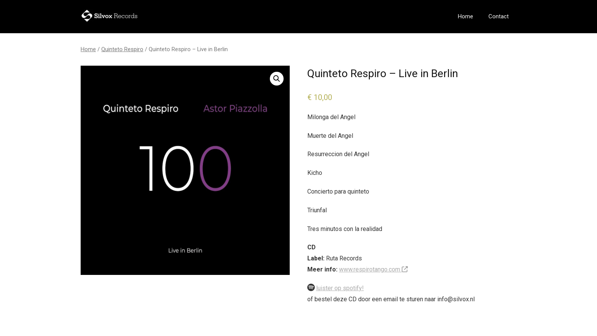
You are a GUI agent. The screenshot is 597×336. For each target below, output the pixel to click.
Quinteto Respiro (122, 49)
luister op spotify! (340, 288)
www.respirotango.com (373, 269)
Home (465, 16)
